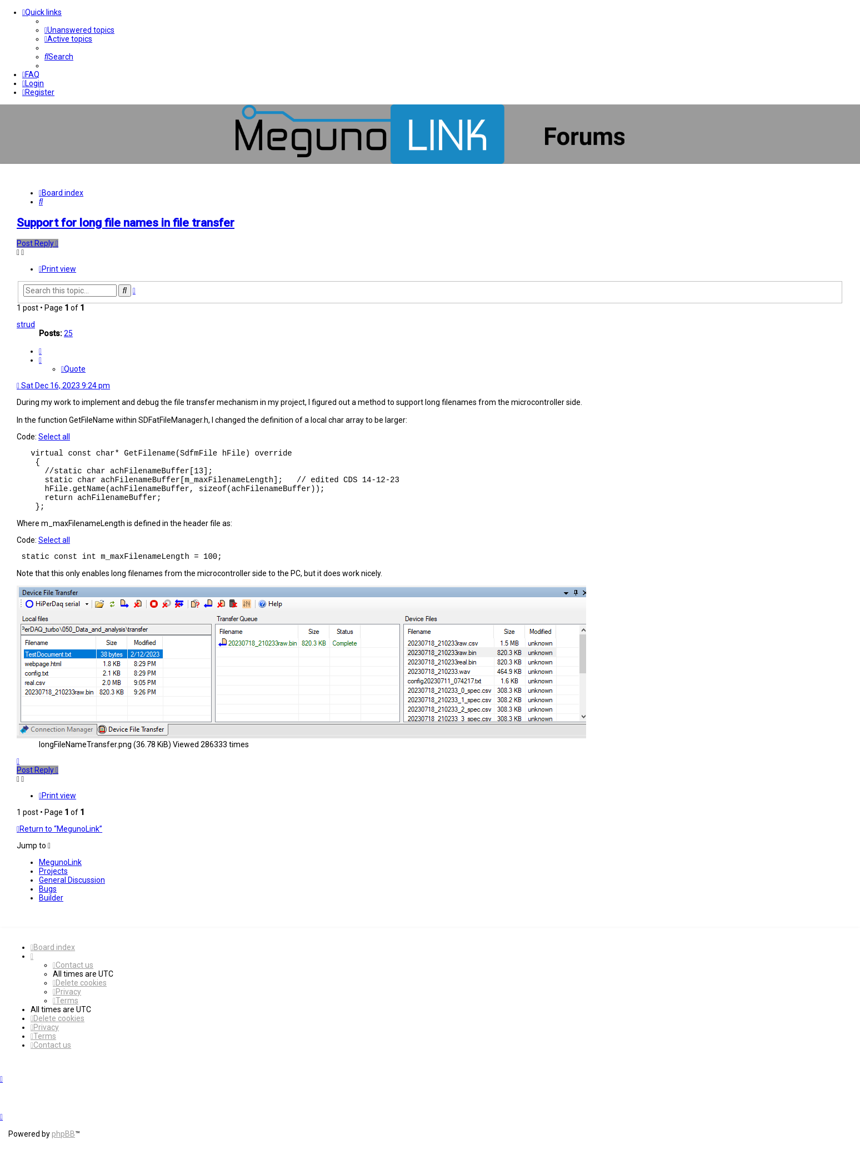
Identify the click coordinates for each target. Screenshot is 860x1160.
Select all (54, 436)
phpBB (63, 1147)
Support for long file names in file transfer (125, 222)
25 (68, 333)
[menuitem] (79, 30)
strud (26, 324)
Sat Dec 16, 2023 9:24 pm (63, 385)
